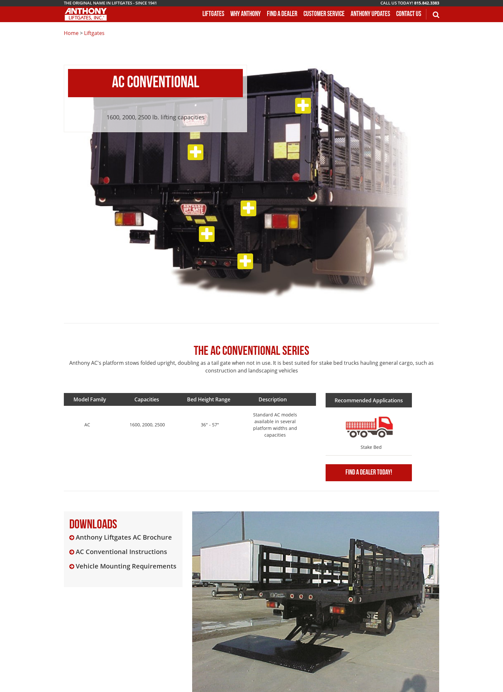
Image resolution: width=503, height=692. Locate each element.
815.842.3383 (426, 3)
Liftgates (94, 33)
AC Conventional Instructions (121, 552)
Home (71, 33)
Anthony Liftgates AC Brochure (124, 537)
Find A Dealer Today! (368, 472)
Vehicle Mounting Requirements (126, 566)
